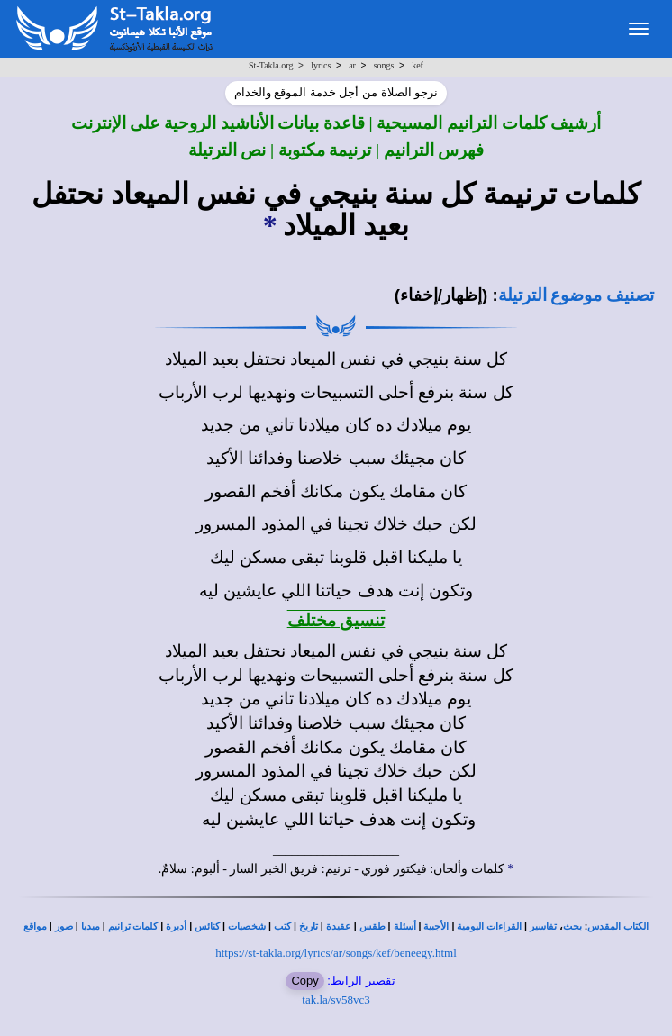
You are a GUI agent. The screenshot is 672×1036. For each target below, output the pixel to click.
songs (384, 65)
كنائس (207, 926)
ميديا (90, 926)
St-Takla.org (271, 65)
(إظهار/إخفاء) (441, 295)
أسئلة (405, 926)
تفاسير (543, 926)
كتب (282, 926)
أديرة (176, 926)
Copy (304, 980)
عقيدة (338, 926)
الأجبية (436, 926)
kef (417, 65)
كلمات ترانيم (133, 926)
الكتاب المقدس (618, 926)
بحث (572, 926)
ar (352, 65)
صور (64, 926)
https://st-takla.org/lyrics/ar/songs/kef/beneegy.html (336, 952)
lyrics (321, 65)
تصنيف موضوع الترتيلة (576, 295)
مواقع (35, 926)
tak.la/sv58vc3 (335, 999)
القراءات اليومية (489, 926)
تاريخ (308, 926)
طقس (372, 926)
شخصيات (247, 926)
